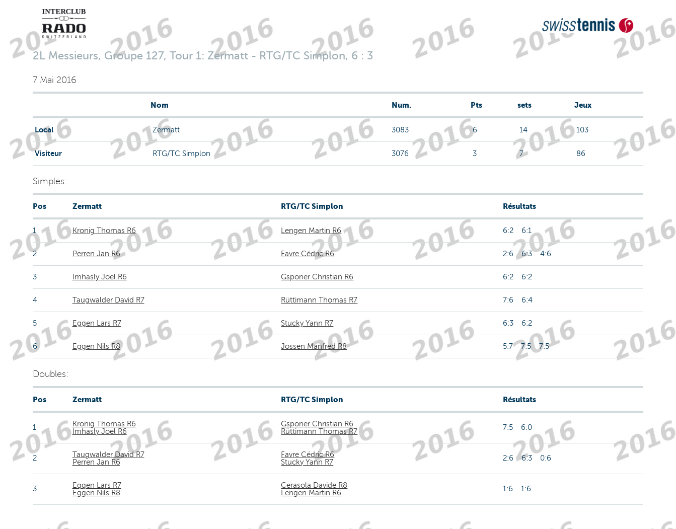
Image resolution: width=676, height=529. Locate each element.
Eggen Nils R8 (96, 346)
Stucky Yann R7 (307, 323)
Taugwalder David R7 (108, 300)
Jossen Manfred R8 (314, 346)
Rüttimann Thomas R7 (319, 300)
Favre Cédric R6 (307, 254)
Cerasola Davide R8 (314, 485)
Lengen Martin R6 (311, 230)
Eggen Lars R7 (96, 323)
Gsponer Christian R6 (317, 277)
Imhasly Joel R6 (99, 277)
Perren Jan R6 (96, 254)
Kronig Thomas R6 (104, 230)
